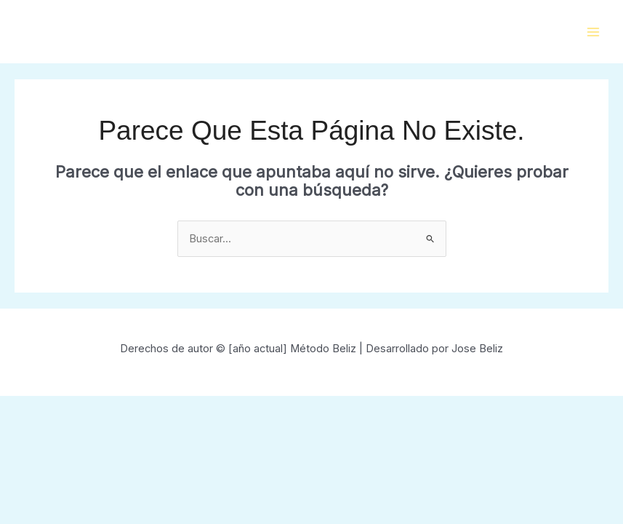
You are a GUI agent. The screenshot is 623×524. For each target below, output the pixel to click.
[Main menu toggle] (593, 32)
